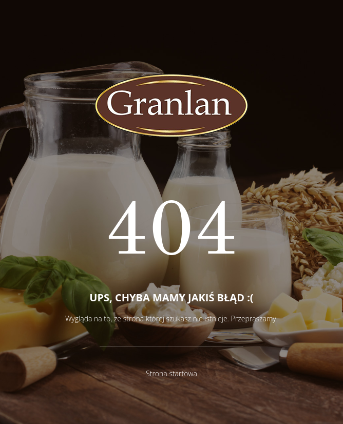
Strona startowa (171, 373)
